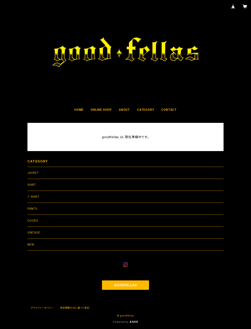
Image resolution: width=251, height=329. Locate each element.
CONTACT (169, 109)
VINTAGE (33, 232)
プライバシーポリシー (42, 307)
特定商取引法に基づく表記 (74, 307)
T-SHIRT (33, 196)
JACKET (33, 172)
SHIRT (31, 184)
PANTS (32, 208)
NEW (30, 244)
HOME (79, 109)
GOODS (32, 220)
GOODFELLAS (125, 285)
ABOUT (124, 109)
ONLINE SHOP (101, 109)
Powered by (125, 321)
